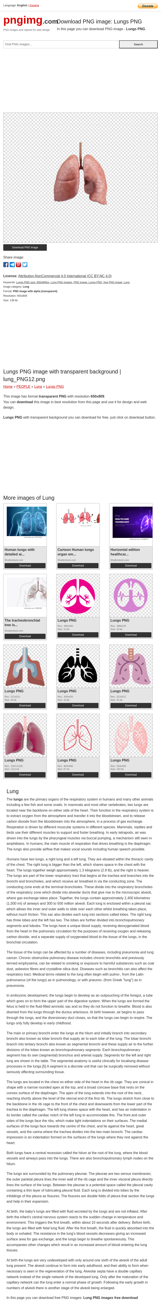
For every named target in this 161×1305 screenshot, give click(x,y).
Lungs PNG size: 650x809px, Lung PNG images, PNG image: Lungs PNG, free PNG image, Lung (72, 282)
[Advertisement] (80, 82)
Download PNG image (25, 247)
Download (25, 565)
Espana (34, 5)
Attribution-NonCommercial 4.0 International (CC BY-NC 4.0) (65, 276)
